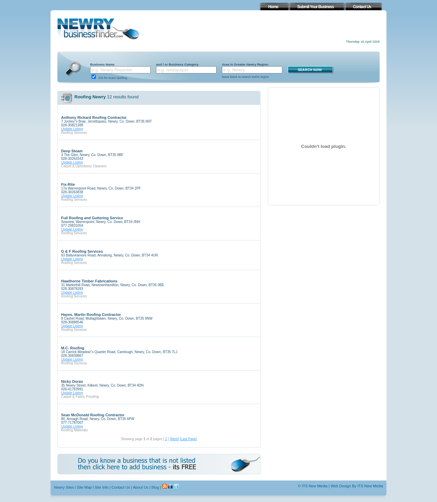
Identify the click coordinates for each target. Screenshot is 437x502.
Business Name (102, 64)
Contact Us (121, 487)
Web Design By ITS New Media (356, 486)
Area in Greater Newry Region (245, 64)
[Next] (174, 439)
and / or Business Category (177, 64)
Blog (155, 487)
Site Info (101, 487)
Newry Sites (64, 487)
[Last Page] (188, 439)
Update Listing (72, 129)
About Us (140, 487)
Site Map (84, 487)
